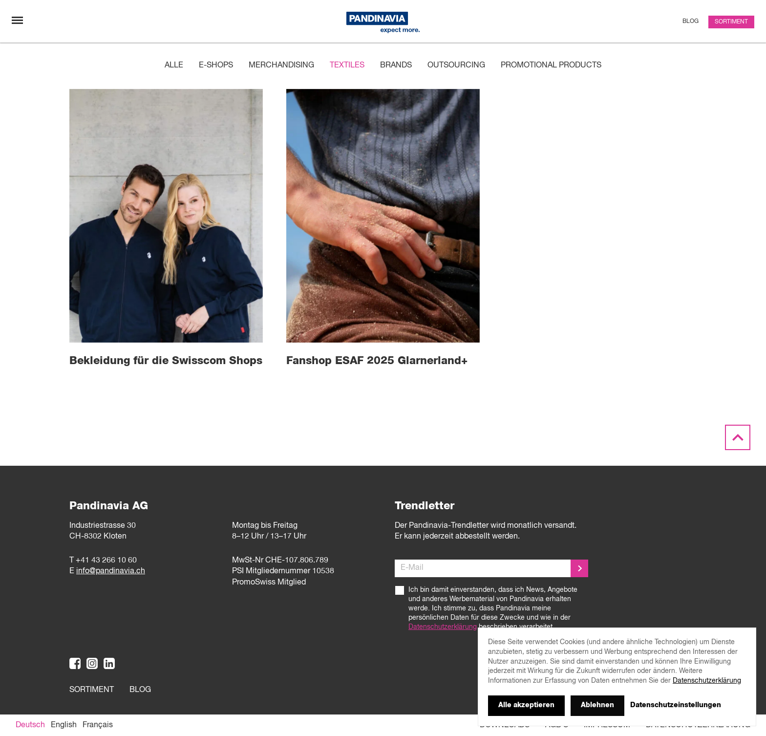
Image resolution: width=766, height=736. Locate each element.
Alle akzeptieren (526, 705)
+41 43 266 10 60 (106, 560)
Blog (690, 21)
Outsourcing (456, 65)
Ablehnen (597, 705)
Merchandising (281, 65)
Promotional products (551, 65)
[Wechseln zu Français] (98, 725)
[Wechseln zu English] (64, 725)
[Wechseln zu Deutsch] (30, 725)
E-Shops (216, 65)
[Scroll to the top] (737, 437)
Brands (396, 65)
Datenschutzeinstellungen (675, 705)
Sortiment (731, 22)
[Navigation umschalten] (17, 20)
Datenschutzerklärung (442, 627)
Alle (174, 65)
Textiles (347, 65)
